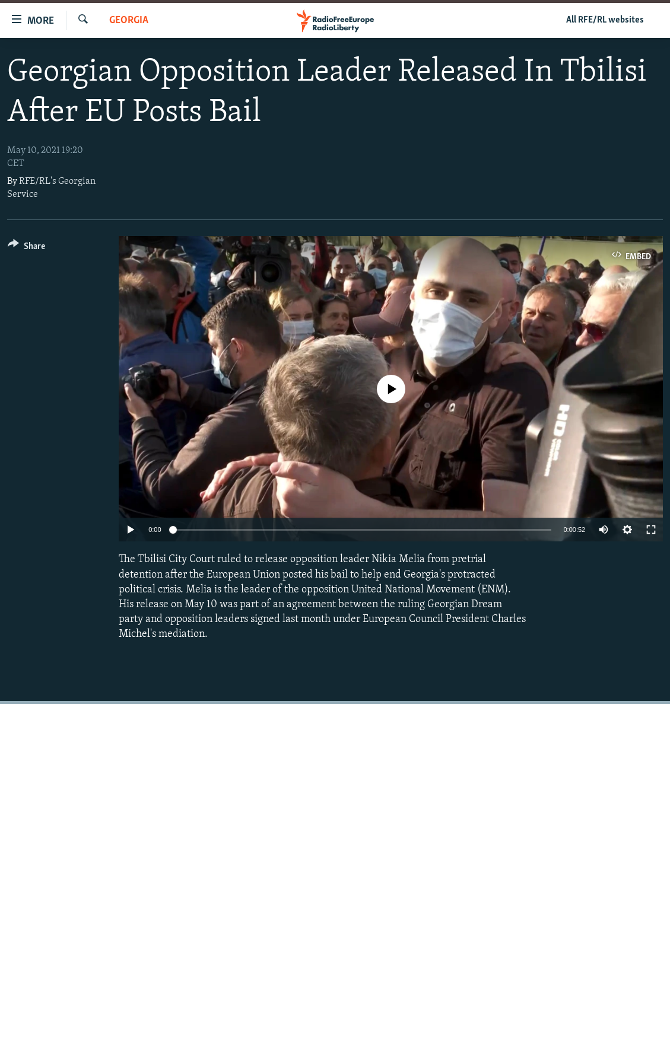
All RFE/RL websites (605, 20)
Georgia (128, 20)
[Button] (26, 248)
